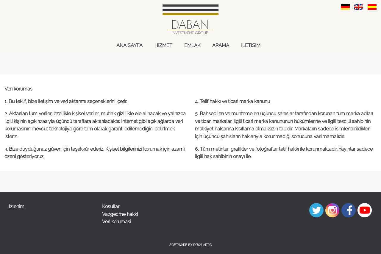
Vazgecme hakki (120, 214)
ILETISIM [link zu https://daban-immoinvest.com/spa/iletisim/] (250, 45)
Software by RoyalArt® (190, 245)
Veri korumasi (116, 222)
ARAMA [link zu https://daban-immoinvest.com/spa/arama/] (220, 45)
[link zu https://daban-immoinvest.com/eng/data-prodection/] (358, 7)
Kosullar (110, 206)
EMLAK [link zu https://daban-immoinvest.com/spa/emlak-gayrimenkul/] (192, 45)
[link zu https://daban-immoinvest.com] (190, 19)
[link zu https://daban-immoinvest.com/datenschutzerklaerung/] (345, 7)
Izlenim (16, 206)
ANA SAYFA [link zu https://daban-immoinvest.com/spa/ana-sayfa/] (129, 45)
